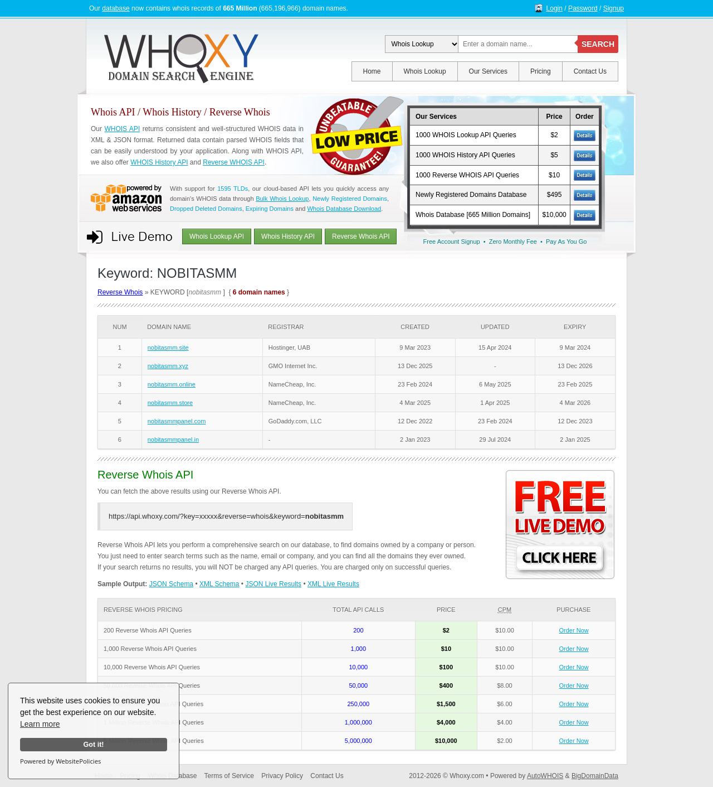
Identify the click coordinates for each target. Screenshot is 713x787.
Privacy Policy (282, 776)
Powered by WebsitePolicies (60, 761)
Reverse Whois (120, 292)
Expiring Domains (270, 208)
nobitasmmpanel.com (177, 421)
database (115, 8)
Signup (613, 8)
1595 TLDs (232, 188)
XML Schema (219, 584)
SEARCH (598, 44)
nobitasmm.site (168, 347)
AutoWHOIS (545, 776)
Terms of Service (229, 776)
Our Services (488, 71)
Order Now (574, 630)
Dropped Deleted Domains (206, 208)
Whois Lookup (425, 71)
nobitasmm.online (172, 384)
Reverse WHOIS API (234, 162)
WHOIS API (122, 129)
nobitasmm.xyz (168, 366)
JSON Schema (171, 584)
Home (372, 71)
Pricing (540, 71)
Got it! (93, 745)
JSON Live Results (273, 584)
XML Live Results (333, 584)
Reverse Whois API (360, 236)
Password (583, 8)
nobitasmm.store (170, 402)
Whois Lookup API (216, 236)
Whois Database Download (344, 208)
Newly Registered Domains (349, 198)
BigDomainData (595, 776)
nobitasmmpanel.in (173, 439)
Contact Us (590, 71)
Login (554, 8)
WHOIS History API (159, 162)
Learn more (40, 724)
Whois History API (288, 236)
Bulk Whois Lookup (282, 198)
